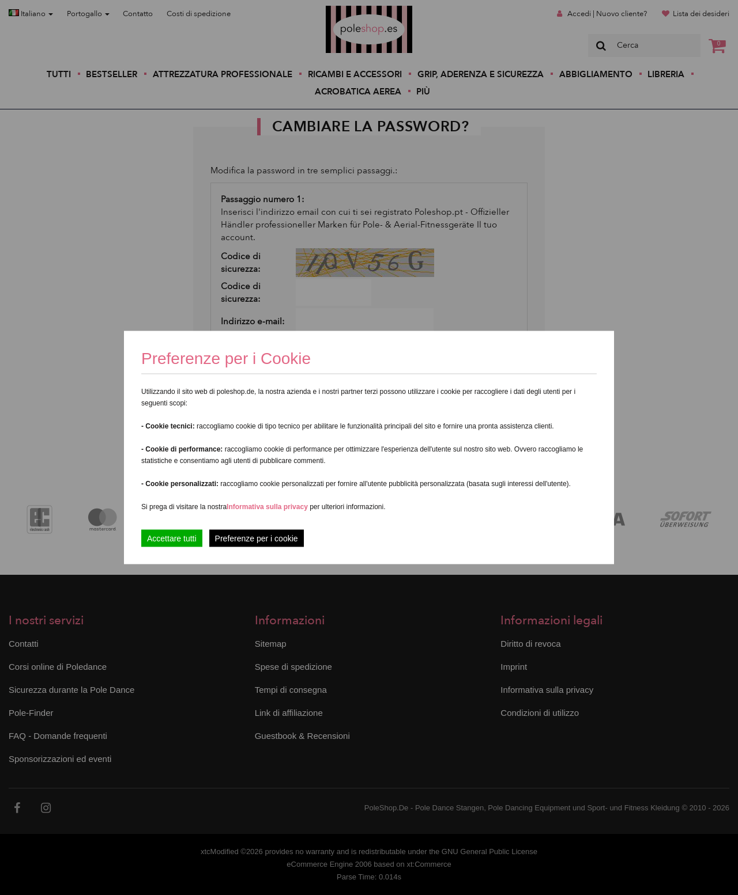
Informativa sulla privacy (267, 507)
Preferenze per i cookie (256, 538)
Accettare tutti (172, 538)
